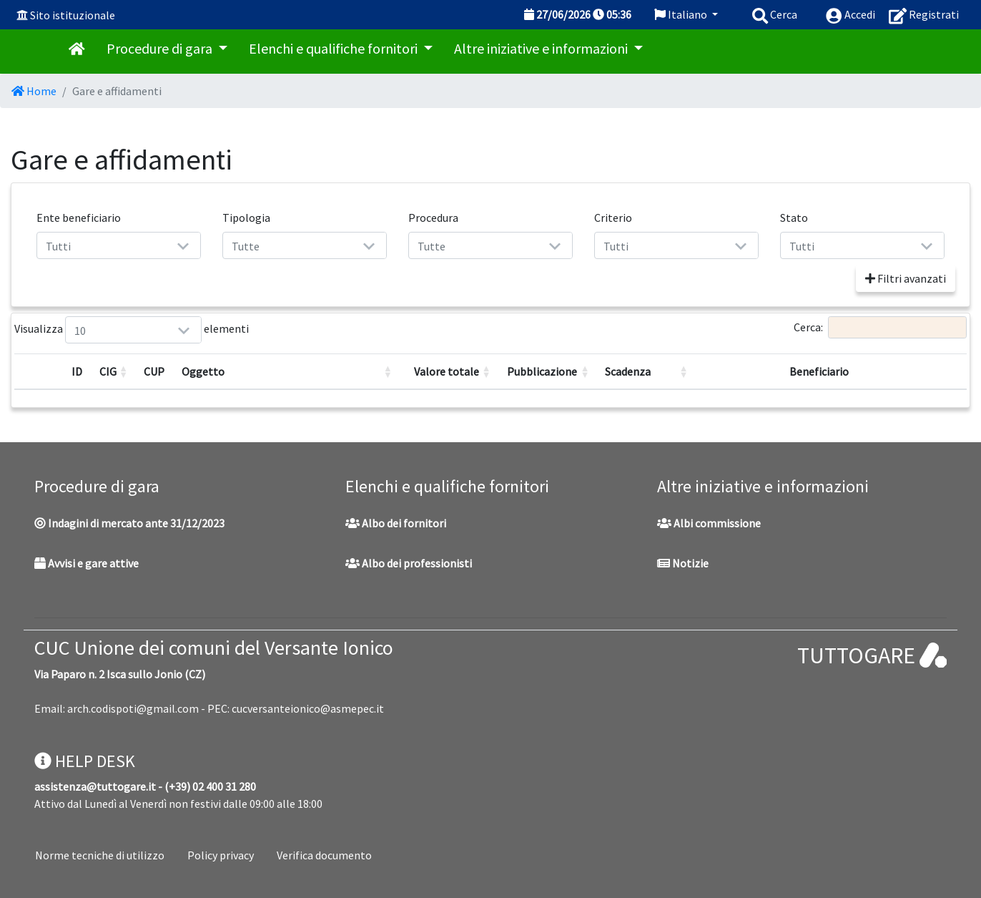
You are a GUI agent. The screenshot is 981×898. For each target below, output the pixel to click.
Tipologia (246, 217)
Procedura (433, 217)
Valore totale (446, 371)
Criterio (613, 217)
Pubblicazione (542, 371)
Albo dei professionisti (408, 563)
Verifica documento (324, 855)
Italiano (681, 14)
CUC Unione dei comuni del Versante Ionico (213, 647)
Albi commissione (709, 523)
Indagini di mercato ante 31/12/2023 (129, 523)
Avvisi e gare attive (86, 563)
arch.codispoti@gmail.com (133, 708)
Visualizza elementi (82, 329)
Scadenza (628, 371)
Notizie (683, 563)
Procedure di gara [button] (161, 48)
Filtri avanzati (905, 278)
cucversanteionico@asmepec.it (308, 708)
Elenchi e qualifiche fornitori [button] (334, 48)
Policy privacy (220, 855)
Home (33, 91)
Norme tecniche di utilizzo (99, 855)
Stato (794, 217)
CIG (108, 371)
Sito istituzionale (72, 15)
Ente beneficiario (78, 217)
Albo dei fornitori (395, 523)
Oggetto (203, 371)
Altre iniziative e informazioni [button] (542, 48)
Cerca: (880, 327)
